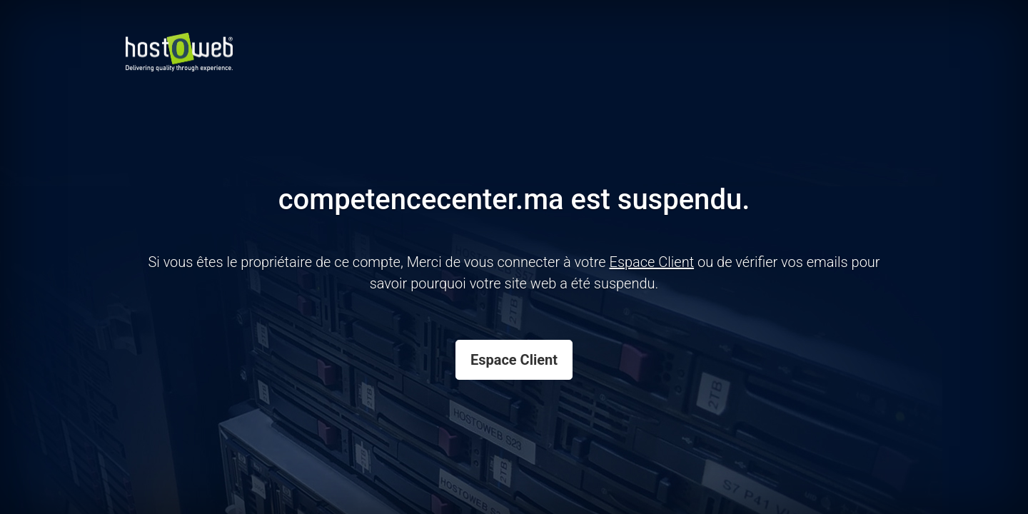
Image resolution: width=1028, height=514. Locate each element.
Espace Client (514, 359)
